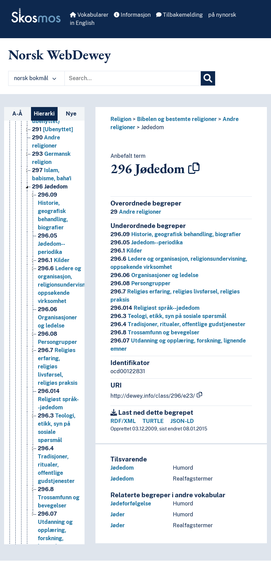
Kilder (126, 250)
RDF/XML (123, 421)
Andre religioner (135, 212)
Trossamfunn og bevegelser (154, 332)
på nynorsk (222, 15)
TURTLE (153, 421)
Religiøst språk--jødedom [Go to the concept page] (58, 399)
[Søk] (207, 78)
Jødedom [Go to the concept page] (49, 186)
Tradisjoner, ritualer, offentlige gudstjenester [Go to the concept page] (56, 464)
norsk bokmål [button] (35, 78)
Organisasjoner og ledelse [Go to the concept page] (57, 317)
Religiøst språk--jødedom (154, 308)
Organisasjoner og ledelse (154, 275)
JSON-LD (182, 421)
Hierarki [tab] (44, 113)
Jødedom (152, 127)
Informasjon (132, 15)
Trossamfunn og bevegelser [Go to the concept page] (58, 497)
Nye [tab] (71, 113)
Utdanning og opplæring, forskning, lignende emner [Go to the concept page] (58, 530)
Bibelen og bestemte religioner (177, 119)
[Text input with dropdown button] (132, 78)
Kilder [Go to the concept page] (54, 260)
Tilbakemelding (179, 15)
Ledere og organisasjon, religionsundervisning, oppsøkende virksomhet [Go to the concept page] (66, 284)
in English (82, 23)
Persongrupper (140, 283)
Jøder (117, 514)
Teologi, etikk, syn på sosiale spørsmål (168, 316)
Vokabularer (89, 15)
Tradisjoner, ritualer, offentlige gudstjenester (177, 324)
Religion (120, 119)
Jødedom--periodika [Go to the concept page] (51, 243)
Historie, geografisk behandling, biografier (175, 234)
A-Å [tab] (17, 113)
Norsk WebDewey (59, 54)
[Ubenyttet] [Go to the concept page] (52, 129)
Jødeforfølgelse (130, 503)
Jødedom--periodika (146, 242)
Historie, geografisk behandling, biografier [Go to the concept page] (53, 211)
